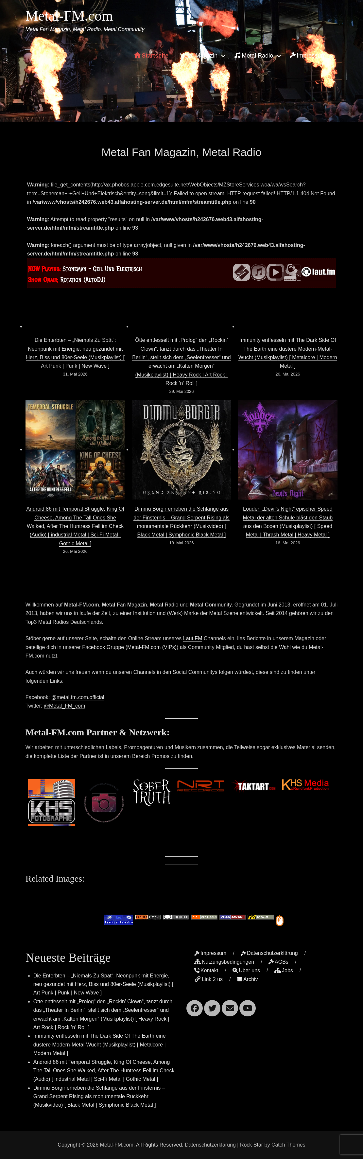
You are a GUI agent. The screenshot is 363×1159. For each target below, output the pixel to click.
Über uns (246, 970)
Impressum (308, 55)
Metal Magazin (198, 55)
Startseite (151, 55)
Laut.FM (192, 638)
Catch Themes (288, 1145)
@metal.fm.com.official (77, 697)
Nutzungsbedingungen (224, 962)
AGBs (278, 962)
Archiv (247, 979)
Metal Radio (253, 55)
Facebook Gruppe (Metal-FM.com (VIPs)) (130, 647)
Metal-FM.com (69, 16)
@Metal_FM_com (64, 706)
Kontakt (206, 970)
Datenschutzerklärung (269, 953)
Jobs (283, 970)
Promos (160, 756)
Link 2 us (208, 979)
